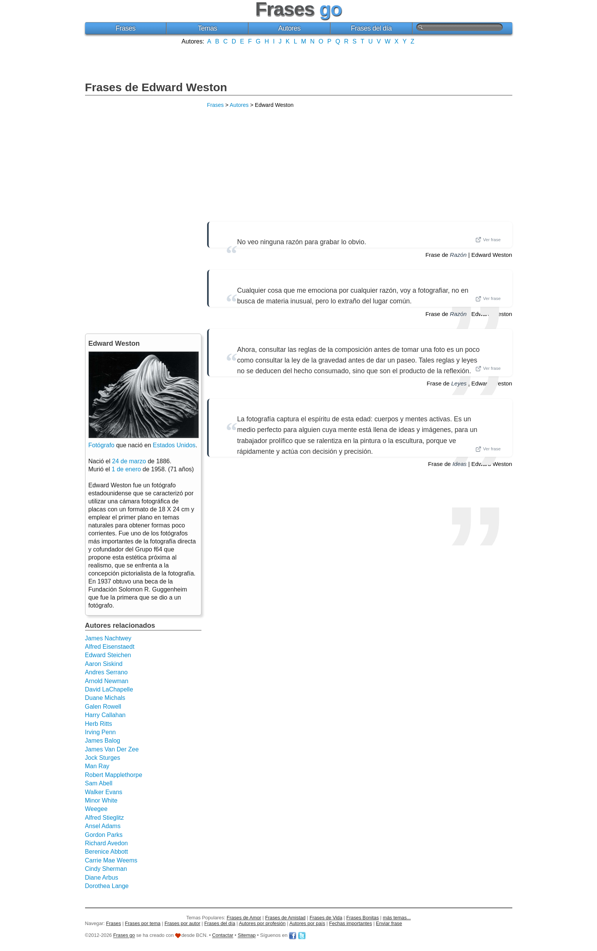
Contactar (222, 935)
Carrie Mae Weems (111, 860)
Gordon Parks (104, 835)
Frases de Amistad (285, 917)
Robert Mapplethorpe (113, 775)
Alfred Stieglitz (104, 817)
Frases (125, 28)
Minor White (101, 800)
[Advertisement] (299, 62)
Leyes (459, 383)
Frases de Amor (244, 917)
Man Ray (97, 766)
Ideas (459, 464)
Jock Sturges (102, 757)
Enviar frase (389, 923)
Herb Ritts (98, 724)
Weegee (96, 809)
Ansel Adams (103, 826)
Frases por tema (143, 923)
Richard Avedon (106, 843)
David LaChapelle (109, 689)
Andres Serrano (106, 672)
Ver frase (487, 240)
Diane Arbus (101, 877)
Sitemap (247, 935)
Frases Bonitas (362, 917)
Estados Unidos (174, 445)
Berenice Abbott (106, 851)
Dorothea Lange (107, 886)
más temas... (397, 917)
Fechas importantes (350, 923)
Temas (207, 28)
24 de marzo (129, 461)
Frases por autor (182, 923)
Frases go (124, 935)
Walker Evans (103, 792)
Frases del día (371, 28)
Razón (458, 254)
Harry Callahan (105, 715)
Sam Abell (99, 783)
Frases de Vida (325, 917)
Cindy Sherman (106, 869)
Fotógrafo (101, 445)
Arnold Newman (107, 681)
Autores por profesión (262, 923)
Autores (289, 28)
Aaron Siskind (104, 664)
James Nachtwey (108, 638)
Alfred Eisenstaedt (110, 646)
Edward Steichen (108, 655)
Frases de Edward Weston (156, 87)
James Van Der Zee (112, 749)
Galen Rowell (103, 706)
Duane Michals (105, 698)
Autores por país (307, 923)
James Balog (103, 740)
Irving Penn (100, 732)
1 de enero (126, 469)
